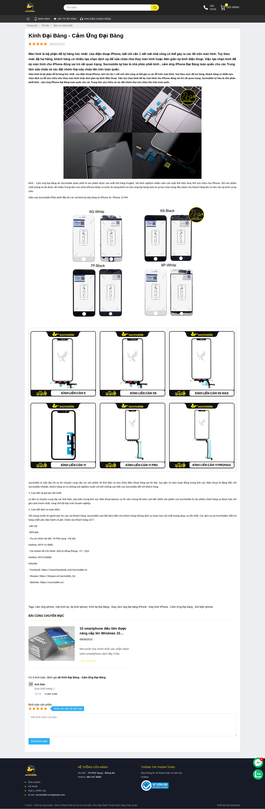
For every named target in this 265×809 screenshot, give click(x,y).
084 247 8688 (93, 777)
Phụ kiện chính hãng (95, 18)
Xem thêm (88, 661)
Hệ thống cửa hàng (93, 767)
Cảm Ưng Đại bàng (181, 606)
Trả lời (37, 693)
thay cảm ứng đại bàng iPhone (129, 606)
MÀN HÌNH (42, 18)
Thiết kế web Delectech (228, 805)
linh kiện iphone (204, 606)
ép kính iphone (78, 606)
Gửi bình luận (39, 741)
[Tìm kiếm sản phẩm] (111, 7)
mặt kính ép (62, 606)
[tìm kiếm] (155, 7)
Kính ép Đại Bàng (99, 606)
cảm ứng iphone (44, 606)
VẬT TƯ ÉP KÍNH (65, 18)
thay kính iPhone (159, 606)
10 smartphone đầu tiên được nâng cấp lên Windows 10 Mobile (103, 631)
